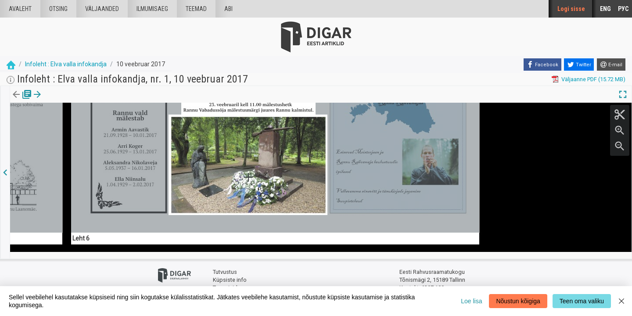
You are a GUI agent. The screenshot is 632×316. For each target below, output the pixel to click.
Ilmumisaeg (152, 8)
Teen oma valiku (582, 301)
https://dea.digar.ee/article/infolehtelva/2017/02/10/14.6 (82, 145)
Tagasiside (227, 281)
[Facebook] (542, 64)
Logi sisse (571, 8)
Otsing (58, 8)
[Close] (621, 301)
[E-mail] (611, 64)
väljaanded (102, 8)
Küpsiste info (230, 273)
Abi (228, 8)
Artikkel (61, 100)
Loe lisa (471, 301)
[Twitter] (579, 64)
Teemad (196, 8)
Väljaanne (22, 100)
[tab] (22, 101)
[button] (75, 100)
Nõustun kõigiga (518, 301)
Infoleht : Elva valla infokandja (66, 64)
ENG (605, 8)
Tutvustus (225, 265)
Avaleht (20, 8)
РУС (623, 8)
